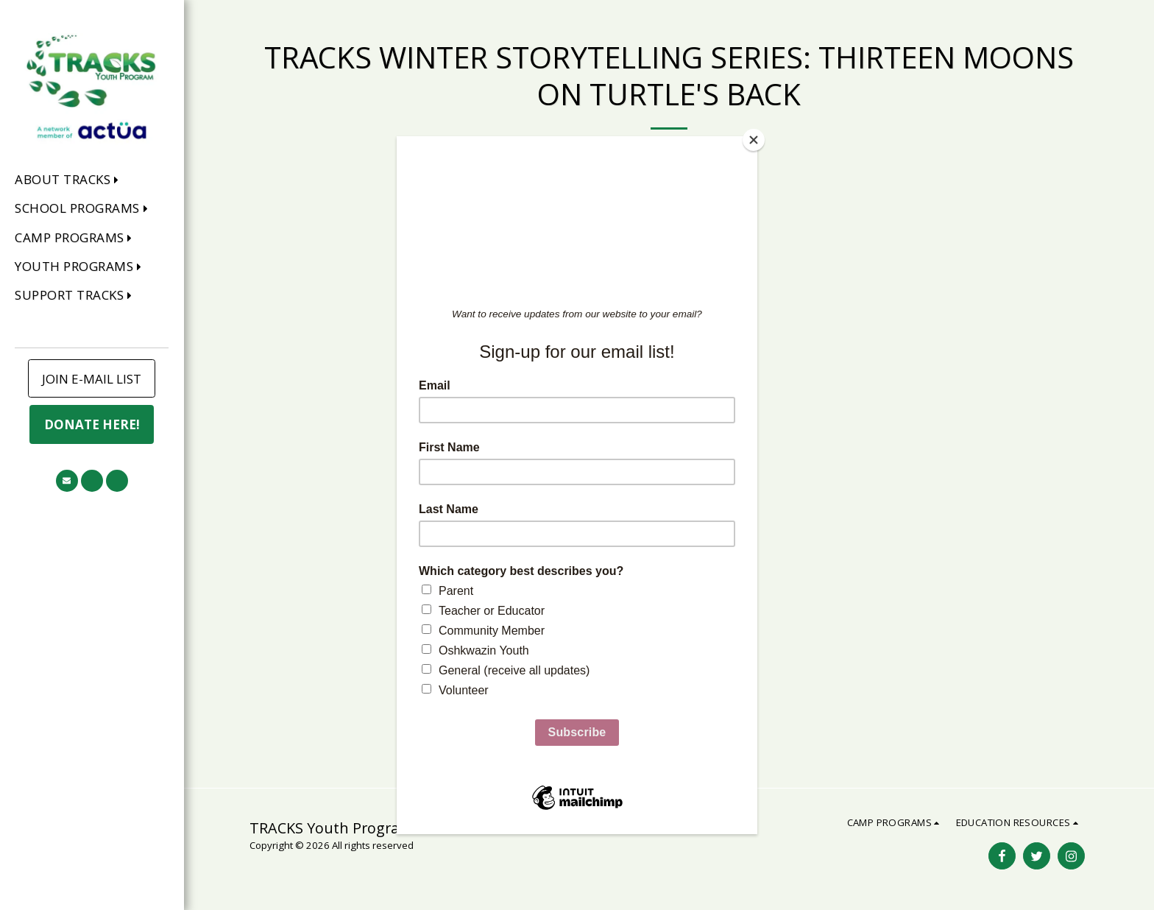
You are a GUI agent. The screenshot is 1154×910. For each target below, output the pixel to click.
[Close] (754, 140)
